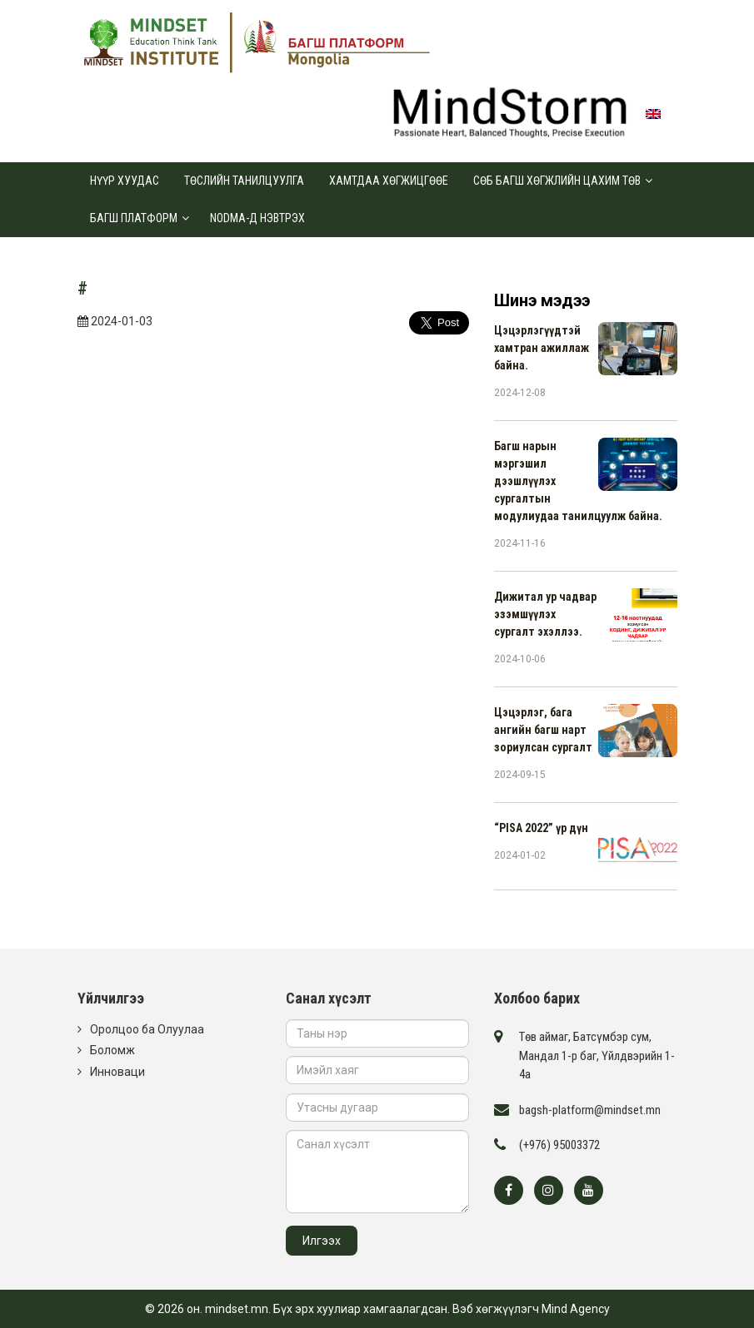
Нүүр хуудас (124, 180)
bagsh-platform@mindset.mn (590, 1110)
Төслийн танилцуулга (244, 180)
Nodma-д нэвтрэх (257, 218)
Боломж (112, 1050)
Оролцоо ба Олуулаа (147, 1029)
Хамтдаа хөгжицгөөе (388, 180)
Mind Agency (576, 1309)
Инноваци (117, 1071)
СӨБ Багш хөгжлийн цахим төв (557, 180)
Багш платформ (133, 218)
